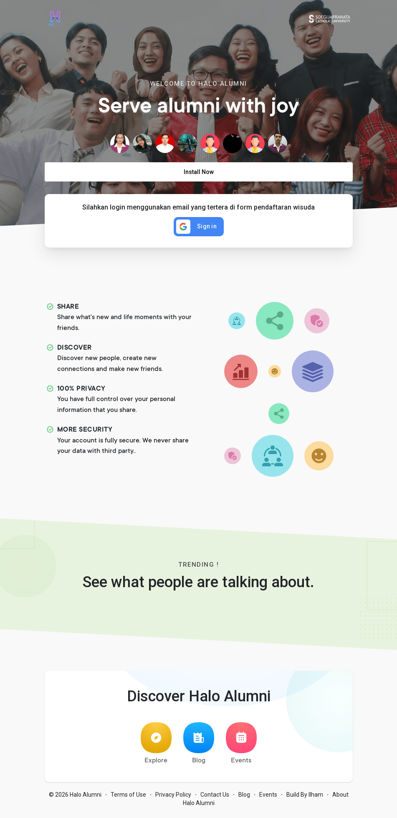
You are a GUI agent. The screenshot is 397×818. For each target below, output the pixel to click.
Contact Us (214, 797)
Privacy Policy (173, 797)
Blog (198, 746)
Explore (156, 746)
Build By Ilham (304, 797)
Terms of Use (128, 797)
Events (241, 746)
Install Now (199, 172)
